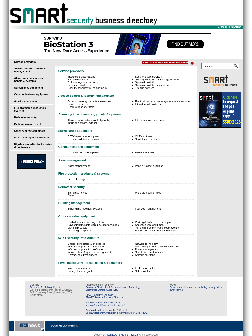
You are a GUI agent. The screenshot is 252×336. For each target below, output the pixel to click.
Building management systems (85, 208)
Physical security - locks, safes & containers (90, 262)
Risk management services (83, 82)
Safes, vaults (142, 271)
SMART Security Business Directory (104, 297)
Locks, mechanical (145, 268)
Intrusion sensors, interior (149, 120)
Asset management (26, 101)
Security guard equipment (149, 225)
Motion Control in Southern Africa (103, 302)
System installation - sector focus (154, 85)
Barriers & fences (77, 192)
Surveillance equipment (28, 87)
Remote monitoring (78, 79)
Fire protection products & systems (83, 173)
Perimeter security (25, 117)
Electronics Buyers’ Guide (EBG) (102, 290)
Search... (208, 66)
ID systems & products (148, 104)
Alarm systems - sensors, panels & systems (29, 79)
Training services (145, 87)
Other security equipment (29, 130)
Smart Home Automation (149, 252)
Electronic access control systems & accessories (162, 101)
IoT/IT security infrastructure (31, 137)
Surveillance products (147, 139)
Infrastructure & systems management (89, 252)
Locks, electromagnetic (81, 271)
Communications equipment (31, 94)
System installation (146, 82)
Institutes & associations (81, 76)
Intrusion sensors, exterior (82, 123)
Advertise (236, 27)
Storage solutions (145, 255)
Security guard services (148, 76)
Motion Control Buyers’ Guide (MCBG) (105, 305)
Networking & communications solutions (157, 246)
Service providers (25, 61)
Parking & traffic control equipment (154, 222)
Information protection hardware (86, 246)
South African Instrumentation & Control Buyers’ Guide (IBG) (117, 313)
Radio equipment (145, 152)
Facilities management (148, 208)
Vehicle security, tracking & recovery (155, 230)
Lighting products (77, 227)
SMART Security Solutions (99, 295)
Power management (146, 249)
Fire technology (76, 179)
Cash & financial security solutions (87, 222)
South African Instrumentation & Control (106, 310)
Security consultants (79, 85)
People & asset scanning (149, 166)
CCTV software (144, 136)
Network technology (146, 243)
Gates (71, 195)
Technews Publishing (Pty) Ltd (45, 287)
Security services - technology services (157, 79)
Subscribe (222, 27)
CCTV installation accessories (85, 139)
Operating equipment (80, 230)
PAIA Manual (176, 290)
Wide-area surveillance (148, 192)
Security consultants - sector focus (87, 87)
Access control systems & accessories (89, 101)
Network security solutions (82, 255)
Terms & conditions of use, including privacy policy (196, 287)
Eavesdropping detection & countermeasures (93, 225)
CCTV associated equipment (84, 136)
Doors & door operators (81, 106)
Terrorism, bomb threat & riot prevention (157, 227)
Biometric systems (78, 104)
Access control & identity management (29, 70)
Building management (27, 124)
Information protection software (85, 249)
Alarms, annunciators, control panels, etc (91, 120)
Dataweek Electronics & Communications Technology (113, 287)
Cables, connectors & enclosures (86, 243)
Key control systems (79, 268)
